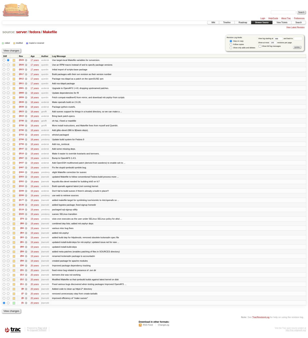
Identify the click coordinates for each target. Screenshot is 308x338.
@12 (22, 281)
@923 (21, 69)
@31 (22, 272)
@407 (21, 168)
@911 (21, 83)
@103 (21, 215)
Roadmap (243, 22)
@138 (21, 206)
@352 (21, 182)
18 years (35, 93)
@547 (21, 149)
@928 (21, 60)
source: (8, 32)
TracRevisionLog (260, 319)
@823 (21, 112)
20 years (35, 267)
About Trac (286, 18)
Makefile (50, 32)
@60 (22, 248)
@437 (21, 163)
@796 (21, 121)
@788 (21, 126)
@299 (21, 192)
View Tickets (282, 22)
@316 (21, 187)
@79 (22, 220)
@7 (22, 295)
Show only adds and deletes (242, 48)
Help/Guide (273, 18)
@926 (21, 64)
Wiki (213, 22)
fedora (34, 32)
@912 (21, 79)
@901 (21, 88)
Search (298, 22)
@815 (21, 116)
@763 (21, 135)
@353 (21, 178)
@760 (21, 140)
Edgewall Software (38, 333)
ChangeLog (163, 327)
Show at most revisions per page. (275, 43)
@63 (22, 239)
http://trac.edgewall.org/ (296, 333)
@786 (21, 130)
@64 (22, 234)
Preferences (299, 18)
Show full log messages (270, 46)
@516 (21, 154)
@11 (22, 286)
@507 (21, 159)
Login (262, 18)
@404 (21, 173)
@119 (21, 211)
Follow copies (237, 44)
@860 (21, 93)
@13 (22, 276)
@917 (21, 74)
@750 (21, 145)
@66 (22, 229)
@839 (21, 102)
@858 (21, 97)
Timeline (226, 22)
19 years (35, 154)
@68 (22, 225)
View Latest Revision (295, 27)
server (21, 32)
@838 (21, 107)
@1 (22, 305)
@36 (22, 267)
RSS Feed (148, 327)
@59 (22, 253)
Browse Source (262, 22)
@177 (21, 201)
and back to (293, 38)
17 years (35, 60)
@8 (22, 291)
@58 (22, 258)
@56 (22, 262)
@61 (22, 243)
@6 (22, 300)
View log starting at (271, 38)
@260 (21, 196)
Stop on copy (236, 41)
